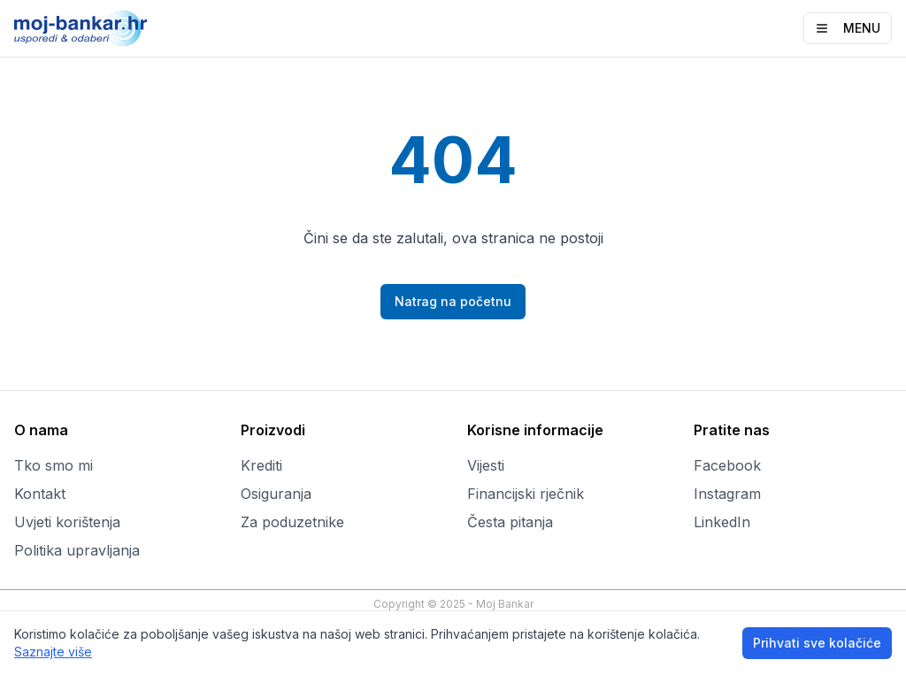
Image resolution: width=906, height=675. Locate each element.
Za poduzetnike (292, 522)
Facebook (727, 465)
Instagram (727, 493)
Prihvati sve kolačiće (817, 642)
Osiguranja (276, 493)
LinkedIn (722, 522)
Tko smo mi (53, 465)
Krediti (261, 465)
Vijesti (485, 465)
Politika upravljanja (77, 550)
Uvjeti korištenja (67, 522)
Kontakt (39, 493)
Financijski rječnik (525, 493)
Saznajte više (53, 651)
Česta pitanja (510, 522)
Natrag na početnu (453, 301)
